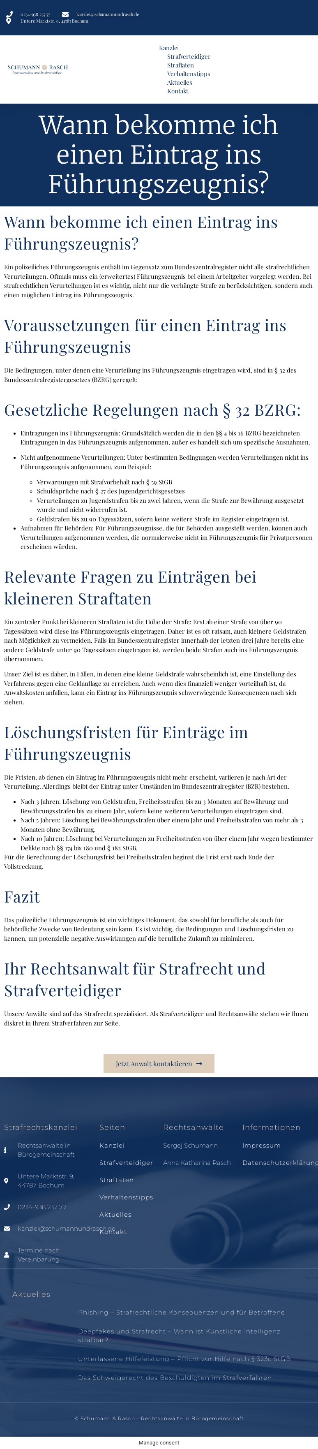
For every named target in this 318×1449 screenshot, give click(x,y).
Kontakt (177, 91)
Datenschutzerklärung (278, 1163)
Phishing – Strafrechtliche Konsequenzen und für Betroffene (181, 1312)
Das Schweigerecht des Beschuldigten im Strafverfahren (175, 1378)
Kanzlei (169, 48)
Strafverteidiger (188, 56)
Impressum (261, 1145)
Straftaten (180, 65)
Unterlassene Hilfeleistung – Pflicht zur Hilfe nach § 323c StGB (184, 1359)
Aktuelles (179, 82)
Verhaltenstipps (188, 73)
